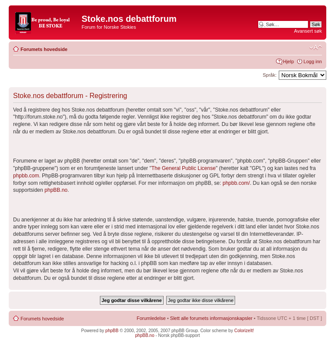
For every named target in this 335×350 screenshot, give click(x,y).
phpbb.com (26, 176)
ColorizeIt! (244, 330)
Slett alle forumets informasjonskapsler (211, 318)
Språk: (270, 75)
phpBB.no (56, 190)
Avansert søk (308, 31)
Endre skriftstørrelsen (315, 47)
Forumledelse (151, 318)
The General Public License (183, 168)
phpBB (112, 330)
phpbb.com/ (236, 183)
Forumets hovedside (44, 49)
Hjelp (288, 61)
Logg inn (313, 61)
